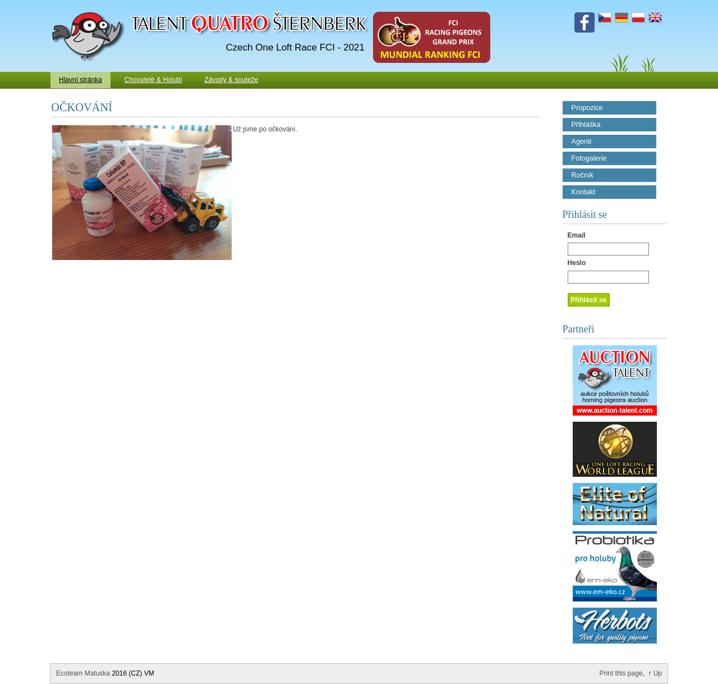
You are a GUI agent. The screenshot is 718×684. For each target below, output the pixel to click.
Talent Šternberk (90, 5)
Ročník (582, 175)
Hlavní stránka (80, 80)
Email (577, 235)
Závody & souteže (231, 80)
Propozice (587, 108)
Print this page (621, 673)
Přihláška (586, 125)
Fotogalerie (589, 158)
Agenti (582, 141)
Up (657, 673)
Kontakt (584, 192)
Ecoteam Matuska (83, 673)
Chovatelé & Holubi (153, 80)
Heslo (577, 263)
